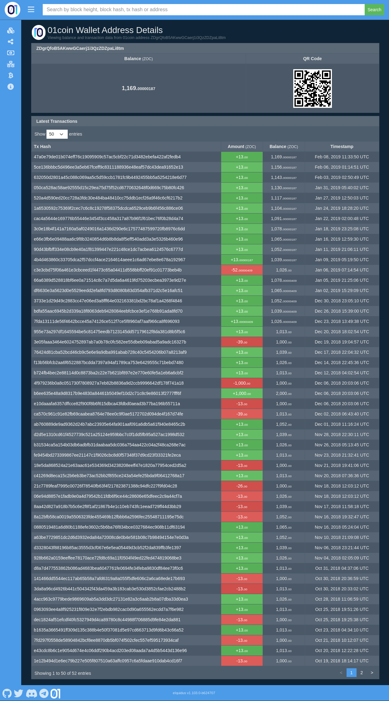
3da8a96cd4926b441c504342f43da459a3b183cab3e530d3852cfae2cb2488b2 (110, 588)
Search (374, 9)
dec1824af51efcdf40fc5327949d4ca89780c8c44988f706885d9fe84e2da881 (107, 619)
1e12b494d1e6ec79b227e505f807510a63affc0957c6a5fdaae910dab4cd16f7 (108, 660)
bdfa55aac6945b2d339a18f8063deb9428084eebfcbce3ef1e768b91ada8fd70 (108, 311)
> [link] (372, 672)
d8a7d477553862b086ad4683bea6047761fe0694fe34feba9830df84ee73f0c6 (108, 568)
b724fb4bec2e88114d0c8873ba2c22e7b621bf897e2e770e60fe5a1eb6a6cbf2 (109, 372)
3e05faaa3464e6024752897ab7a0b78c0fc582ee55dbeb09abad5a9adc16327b (110, 341)
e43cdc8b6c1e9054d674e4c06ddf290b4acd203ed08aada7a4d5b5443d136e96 (110, 650)
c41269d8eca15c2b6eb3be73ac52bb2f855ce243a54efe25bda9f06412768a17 (109, 475)
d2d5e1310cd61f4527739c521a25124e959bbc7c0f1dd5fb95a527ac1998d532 (109, 434)
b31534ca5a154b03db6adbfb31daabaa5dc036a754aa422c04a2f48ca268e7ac (110, 444)
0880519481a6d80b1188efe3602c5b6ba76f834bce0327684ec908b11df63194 (109, 527)
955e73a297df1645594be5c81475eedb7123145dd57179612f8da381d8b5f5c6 (109, 331)
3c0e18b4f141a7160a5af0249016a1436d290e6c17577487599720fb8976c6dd (109, 228)
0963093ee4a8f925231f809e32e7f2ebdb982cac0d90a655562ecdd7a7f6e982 (109, 609)
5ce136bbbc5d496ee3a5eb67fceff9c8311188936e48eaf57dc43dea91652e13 (108, 167)
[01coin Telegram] (44, 693)
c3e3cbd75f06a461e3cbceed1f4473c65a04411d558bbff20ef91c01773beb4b (108, 269)
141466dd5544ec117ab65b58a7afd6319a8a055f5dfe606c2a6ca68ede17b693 (109, 578)
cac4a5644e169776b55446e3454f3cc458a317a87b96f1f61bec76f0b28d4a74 (108, 218)
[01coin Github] (7, 693)
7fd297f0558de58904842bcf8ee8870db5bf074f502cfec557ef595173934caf (106, 640)
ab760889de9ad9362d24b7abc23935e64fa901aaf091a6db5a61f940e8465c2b (109, 424)
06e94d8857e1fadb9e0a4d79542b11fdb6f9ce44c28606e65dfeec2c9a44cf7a (108, 496)
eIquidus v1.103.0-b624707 (194, 693)
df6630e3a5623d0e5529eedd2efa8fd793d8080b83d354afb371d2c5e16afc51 (108, 290)
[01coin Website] (55, 693)
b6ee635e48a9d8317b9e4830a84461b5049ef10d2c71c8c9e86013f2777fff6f (107, 393)
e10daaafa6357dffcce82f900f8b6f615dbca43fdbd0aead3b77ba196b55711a (107, 403)
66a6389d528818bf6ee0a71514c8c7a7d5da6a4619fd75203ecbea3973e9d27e (110, 280)
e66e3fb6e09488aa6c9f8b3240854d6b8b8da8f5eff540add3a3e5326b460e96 (108, 239)
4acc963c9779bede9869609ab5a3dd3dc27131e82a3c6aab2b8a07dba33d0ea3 (111, 599)
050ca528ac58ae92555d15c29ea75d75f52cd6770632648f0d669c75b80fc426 (109, 187)
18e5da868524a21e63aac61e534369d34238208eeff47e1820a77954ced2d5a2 (110, 465)
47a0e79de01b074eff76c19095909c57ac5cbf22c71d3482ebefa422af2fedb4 (107, 156)
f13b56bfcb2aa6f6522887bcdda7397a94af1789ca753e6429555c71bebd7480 (109, 362)
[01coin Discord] (31, 693)
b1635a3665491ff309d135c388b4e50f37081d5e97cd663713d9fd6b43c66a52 (109, 629)
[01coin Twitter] (18, 693)
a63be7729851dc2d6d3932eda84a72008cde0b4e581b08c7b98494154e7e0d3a (111, 537)
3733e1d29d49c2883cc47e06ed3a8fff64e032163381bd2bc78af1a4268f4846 (108, 300)
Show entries (58, 134)
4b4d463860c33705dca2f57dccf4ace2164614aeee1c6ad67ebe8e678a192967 (110, 259)
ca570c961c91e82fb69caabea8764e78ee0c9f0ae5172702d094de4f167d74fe (108, 413)
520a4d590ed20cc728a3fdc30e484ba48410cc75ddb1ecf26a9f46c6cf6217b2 (108, 197)
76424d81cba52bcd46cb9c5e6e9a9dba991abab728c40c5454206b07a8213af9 (110, 352)
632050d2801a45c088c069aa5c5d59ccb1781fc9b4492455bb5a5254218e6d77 (110, 177)
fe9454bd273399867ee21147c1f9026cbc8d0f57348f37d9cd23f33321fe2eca (107, 455)
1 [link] (351, 672)
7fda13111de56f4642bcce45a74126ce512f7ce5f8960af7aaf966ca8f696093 (107, 321)
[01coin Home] (12, 9)
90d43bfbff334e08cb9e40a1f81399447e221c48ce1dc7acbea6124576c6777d (108, 249)
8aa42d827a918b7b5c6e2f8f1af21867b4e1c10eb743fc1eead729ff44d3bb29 (107, 506)
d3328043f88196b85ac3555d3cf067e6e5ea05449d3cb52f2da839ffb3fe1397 (107, 547)
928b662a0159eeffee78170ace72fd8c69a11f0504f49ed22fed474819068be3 (108, 557)
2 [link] (362, 672)
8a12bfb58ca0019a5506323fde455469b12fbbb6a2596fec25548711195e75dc (109, 516)
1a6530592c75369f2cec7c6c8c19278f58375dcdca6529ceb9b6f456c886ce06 (108, 208)
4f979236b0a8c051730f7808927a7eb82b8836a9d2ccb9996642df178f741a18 (109, 383)
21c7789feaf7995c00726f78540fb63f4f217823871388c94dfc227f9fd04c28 (105, 485)
